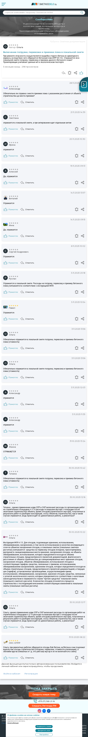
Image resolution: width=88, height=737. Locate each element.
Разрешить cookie (44, 726)
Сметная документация (72, 41)
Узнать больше (13, 723)
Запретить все (44, 730)
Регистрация (31, 673)
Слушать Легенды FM (44, 706)
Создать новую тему (44, 694)
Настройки (44, 734)
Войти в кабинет (12, 673)
